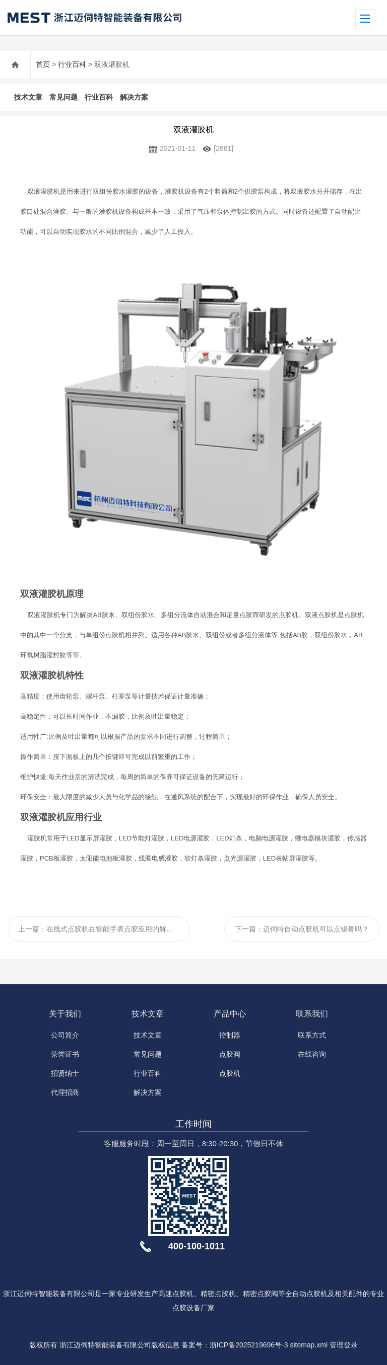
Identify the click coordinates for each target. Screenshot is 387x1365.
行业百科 (72, 64)
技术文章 (28, 97)
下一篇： (302, 929)
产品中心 (230, 1013)
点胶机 (229, 1073)
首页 (43, 64)
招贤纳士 (65, 1073)
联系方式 (312, 1035)
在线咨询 (312, 1054)
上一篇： (102, 929)
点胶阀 (229, 1054)
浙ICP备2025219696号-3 (249, 1345)
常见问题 (63, 97)
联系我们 (312, 1013)
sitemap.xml (309, 1345)
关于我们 (65, 1013)
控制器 (229, 1035)
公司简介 (65, 1035)
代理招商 (65, 1092)
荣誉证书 (65, 1054)
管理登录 (344, 1345)
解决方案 (134, 97)
